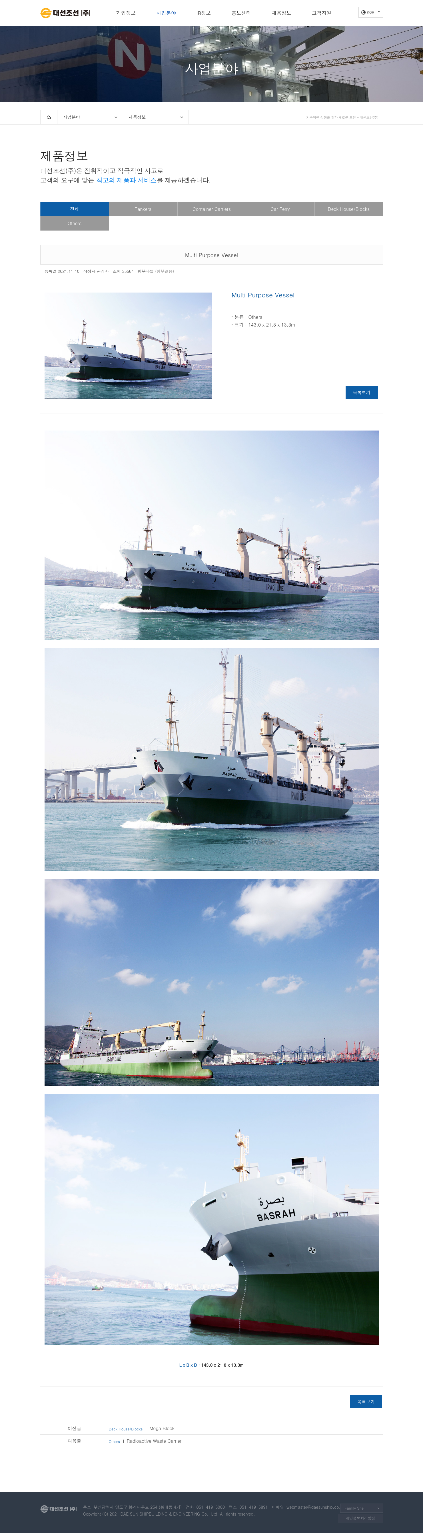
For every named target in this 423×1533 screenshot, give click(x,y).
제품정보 (137, 117)
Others (74, 223)
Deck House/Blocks (349, 209)
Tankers (143, 209)
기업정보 (126, 12)
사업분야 (166, 12)
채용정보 (281, 12)
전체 (74, 209)
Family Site (354, 1508)
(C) (105, 1514)
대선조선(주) (65, 13)
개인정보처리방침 (360, 1518)
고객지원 (322, 12)
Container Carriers (212, 209)
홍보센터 (241, 12)
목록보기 (361, 392)
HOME (49, 117)
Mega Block (142, 1428)
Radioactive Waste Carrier (145, 1441)
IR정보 (204, 12)
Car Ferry (280, 209)
